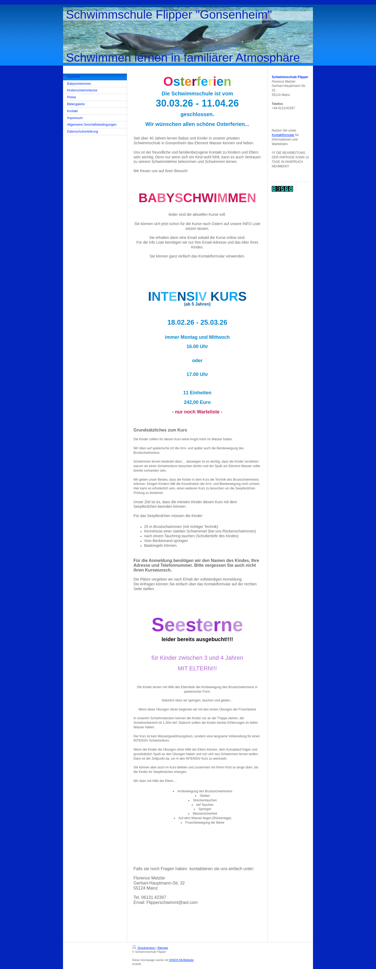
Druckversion (144, 947)
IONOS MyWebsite (181, 960)
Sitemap (162, 947)
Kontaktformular (283, 135)
